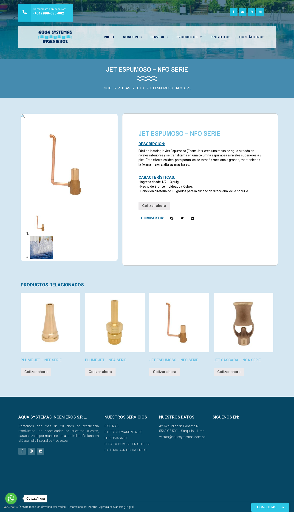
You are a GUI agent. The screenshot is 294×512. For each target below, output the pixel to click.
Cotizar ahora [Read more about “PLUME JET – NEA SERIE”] (100, 371)
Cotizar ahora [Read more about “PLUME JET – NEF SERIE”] (36, 371)
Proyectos (220, 37)
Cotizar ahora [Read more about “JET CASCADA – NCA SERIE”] (228, 371)
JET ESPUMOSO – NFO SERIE (170, 88)
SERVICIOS (159, 37)
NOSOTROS (132, 37)
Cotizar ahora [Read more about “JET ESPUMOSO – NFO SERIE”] (164, 371)
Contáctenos (251, 37)
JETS (140, 88)
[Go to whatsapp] (11, 498)
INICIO (109, 37)
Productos (189, 37)
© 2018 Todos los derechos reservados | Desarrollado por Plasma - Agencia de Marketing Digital (76, 506)
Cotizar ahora (154, 206)
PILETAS (124, 88)
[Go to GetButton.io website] (11, 507)
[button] (172, 218)
